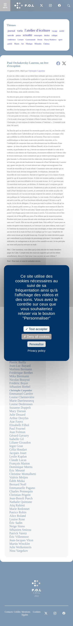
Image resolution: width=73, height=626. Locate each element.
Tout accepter (36, 329)
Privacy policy (37, 350)
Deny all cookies (37, 336)
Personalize (36, 344)
